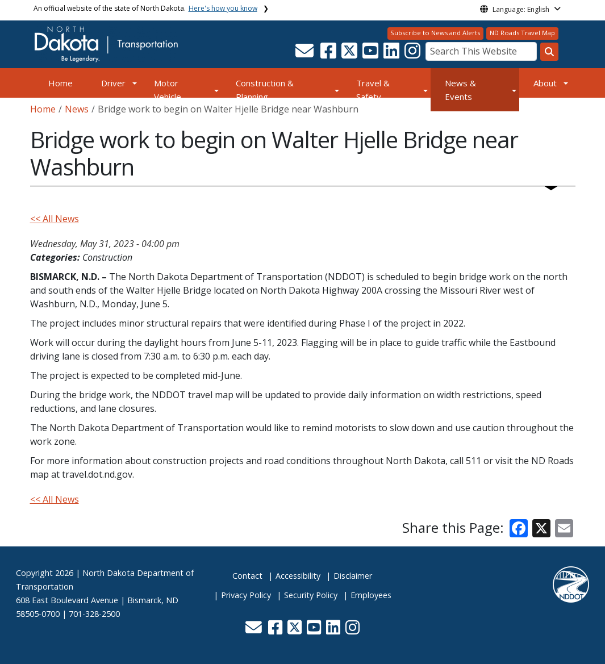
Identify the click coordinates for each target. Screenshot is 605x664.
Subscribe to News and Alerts (435, 32)
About (545, 83)
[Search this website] (549, 52)
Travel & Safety (373, 89)
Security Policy (310, 595)
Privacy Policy (246, 595)
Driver (113, 83)
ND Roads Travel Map (522, 32)
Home (60, 83)
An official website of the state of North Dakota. (145, 8)
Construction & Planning (265, 89)
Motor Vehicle (167, 89)
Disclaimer (352, 575)
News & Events (460, 89)
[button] (306, 54)
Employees (371, 595)
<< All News (54, 218)
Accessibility (298, 575)
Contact (247, 575)
